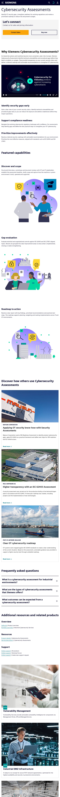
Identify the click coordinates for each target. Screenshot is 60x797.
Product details (6, 638)
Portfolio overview (7, 627)
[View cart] (53, 2)
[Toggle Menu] (2, 2)
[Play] (3, 95)
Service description (7, 640)
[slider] (20, 95)
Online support (6, 651)
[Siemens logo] (10, 3)
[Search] (49, 2)
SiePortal (4, 625)
